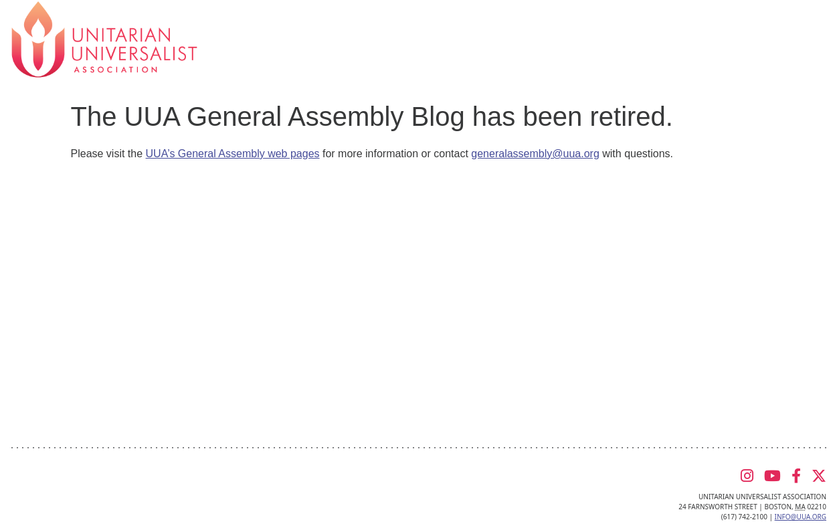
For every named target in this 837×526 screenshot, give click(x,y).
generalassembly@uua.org (535, 153)
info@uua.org (800, 516)
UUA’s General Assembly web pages (233, 153)
